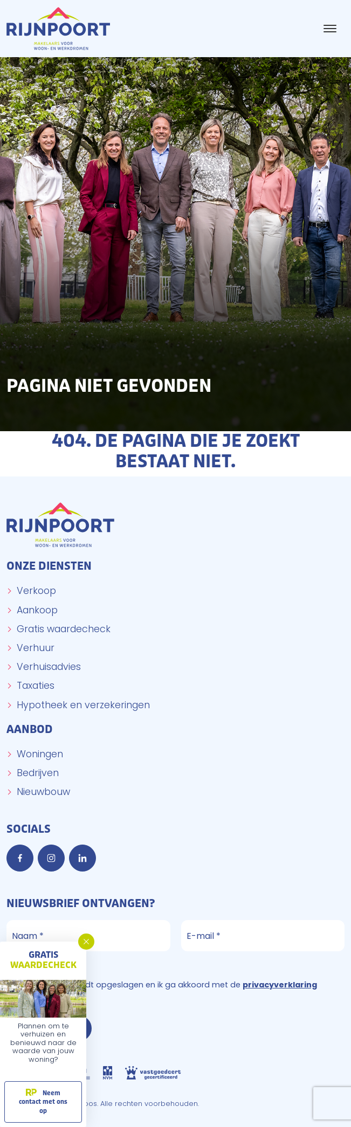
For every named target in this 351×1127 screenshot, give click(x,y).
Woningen (40, 754)
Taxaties (35, 685)
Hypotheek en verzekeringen (83, 705)
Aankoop (37, 610)
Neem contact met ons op (43, 1102)
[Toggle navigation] (330, 28)
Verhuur (35, 647)
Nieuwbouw (43, 791)
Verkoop (36, 590)
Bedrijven (38, 772)
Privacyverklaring (46, 967)
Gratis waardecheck (64, 629)
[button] (86, 942)
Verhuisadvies (49, 666)
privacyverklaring (280, 984)
